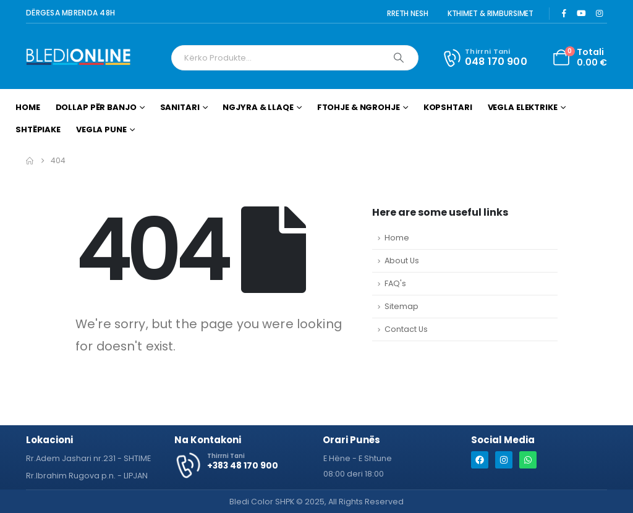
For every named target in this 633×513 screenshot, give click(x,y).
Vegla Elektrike (523, 107)
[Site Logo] (78, 57)
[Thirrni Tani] (484, 57)
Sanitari (180, 107)
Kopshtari (447, 107)
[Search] (399, 58)
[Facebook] (564, 13)
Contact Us (406, 329)
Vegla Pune (101, 129)
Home (27, 107)
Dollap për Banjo (96, 107)
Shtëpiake (38, 129)
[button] (358, 458)
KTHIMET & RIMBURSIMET (490, 14)
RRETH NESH (407, 14)
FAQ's (395, 283)
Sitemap (401, 306)
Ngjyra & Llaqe (258, 107)
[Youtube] (582, 13)
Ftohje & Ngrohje (358, 107)
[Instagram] (599, 13)
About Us (401, 260)
